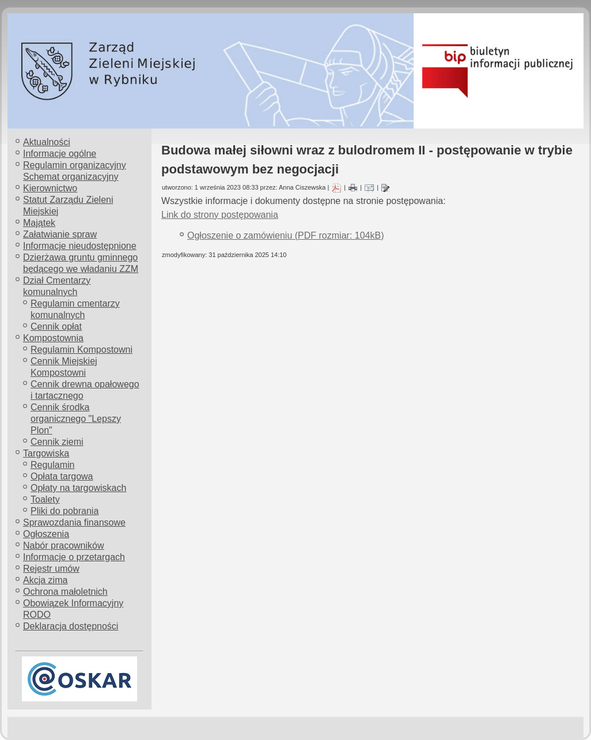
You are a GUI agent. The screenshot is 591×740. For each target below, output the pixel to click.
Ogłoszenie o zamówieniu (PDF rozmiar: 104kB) (285, 235)
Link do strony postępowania (219, 215)
